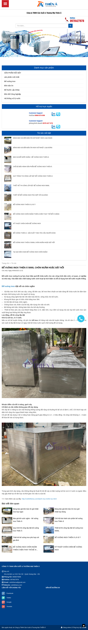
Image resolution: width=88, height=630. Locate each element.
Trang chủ (5, 263)
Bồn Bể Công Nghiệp (12, 94)
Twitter (8, 598)
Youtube (9, 606)
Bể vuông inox (9, 81)
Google (8, 602)
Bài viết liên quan (10, 503)
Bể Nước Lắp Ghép (11, 90)
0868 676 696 (40, 115)
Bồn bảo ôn (8, 86)
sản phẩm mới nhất (11, 77)
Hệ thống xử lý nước (12, 98)
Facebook (9, 593)
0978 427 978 (48, 123)
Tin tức (13, 263)
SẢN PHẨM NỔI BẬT (12, 73)
